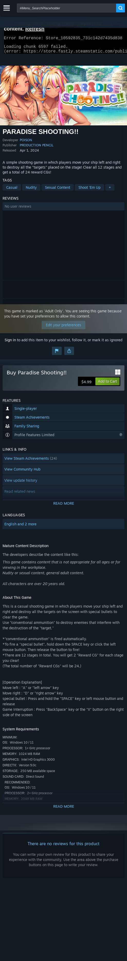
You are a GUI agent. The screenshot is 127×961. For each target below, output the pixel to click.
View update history (20, 483)
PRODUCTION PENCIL (36, 148)
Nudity (31, 190)
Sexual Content (57, 190)
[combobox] (66, 8)
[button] (63, 209)
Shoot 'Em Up (89, 190)
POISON (26, 143)
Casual (11, 190)
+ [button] (110, 190)
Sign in (10, 343)
